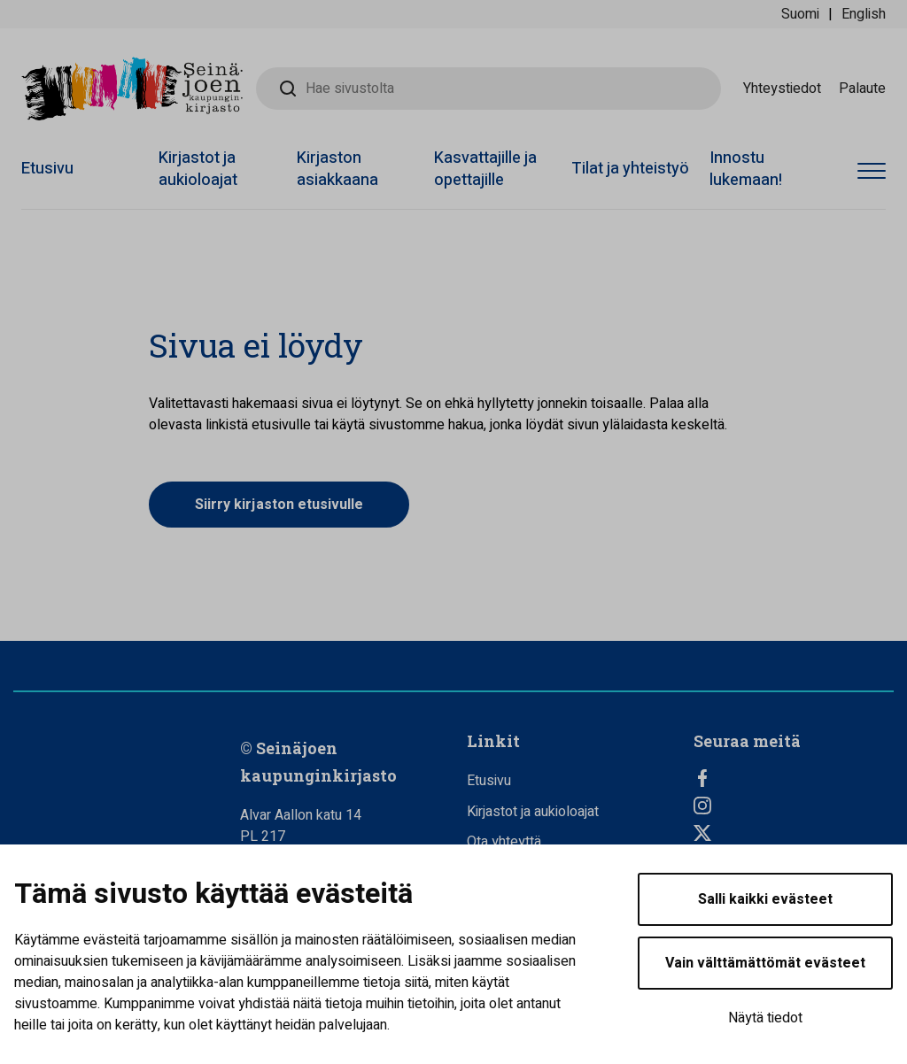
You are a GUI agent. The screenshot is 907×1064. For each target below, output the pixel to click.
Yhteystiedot (782, 88)
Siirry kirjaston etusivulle (279, 504)
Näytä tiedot (765, 1018)
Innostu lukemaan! (745, 169)
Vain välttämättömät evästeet (765, 963)
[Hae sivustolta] (488, 88)
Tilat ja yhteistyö (630, 169)
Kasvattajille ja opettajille (485, 169)
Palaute (862, 88)
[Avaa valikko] (871, 172)
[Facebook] (794, 778)
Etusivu (47, 169)
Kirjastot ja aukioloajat (198, 169)
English (863, 14)
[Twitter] (794, 833)
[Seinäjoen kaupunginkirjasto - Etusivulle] (132, 88)
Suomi (800, 14)
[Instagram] (794, 805)
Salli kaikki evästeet (765, 899)
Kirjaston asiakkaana (337, 169)
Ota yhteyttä (504, 841)
